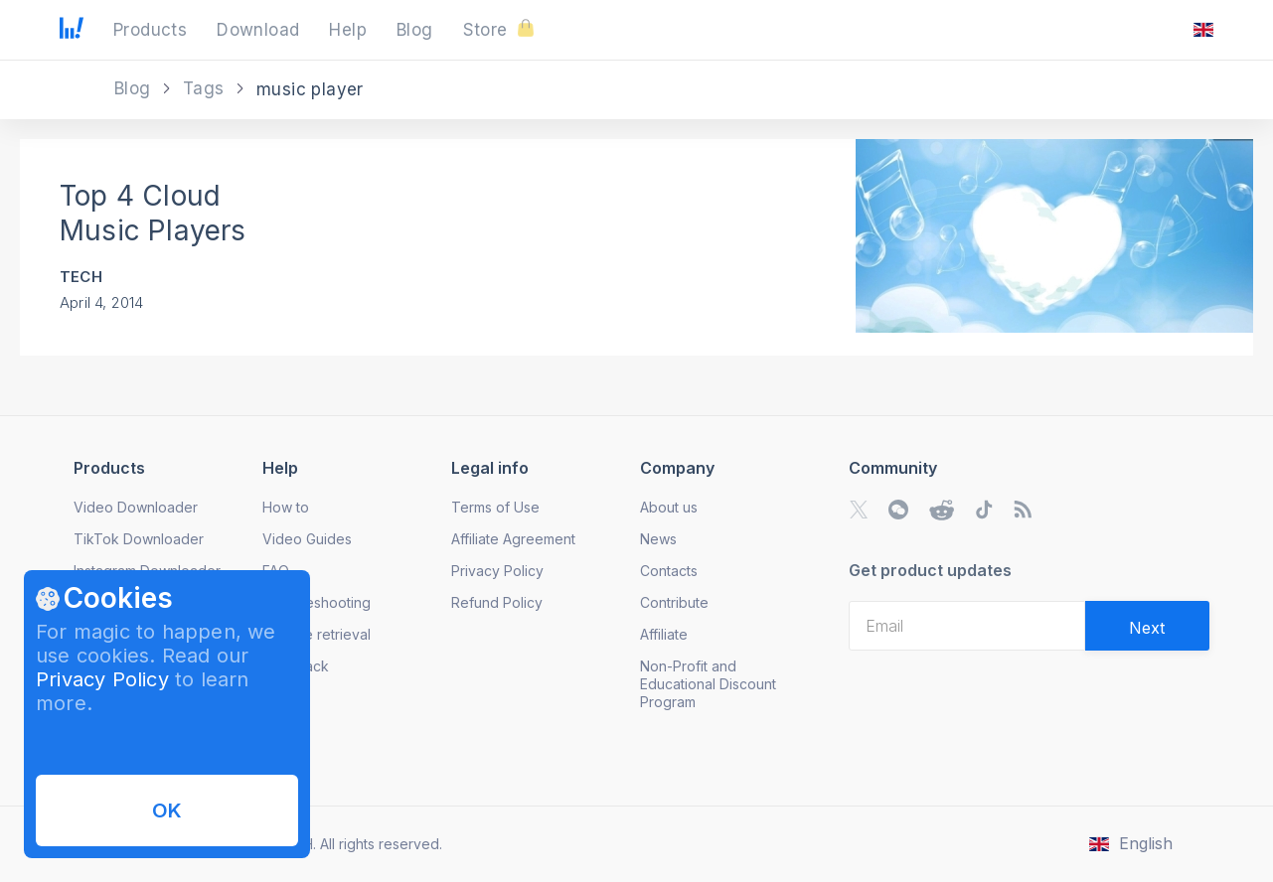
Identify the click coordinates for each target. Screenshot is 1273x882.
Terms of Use (495, 507)
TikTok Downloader (139, 538)
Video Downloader (136, 507)
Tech (81, 276)
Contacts (669, 570)
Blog (135, 88)
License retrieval (316, 634)
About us (669, 507)
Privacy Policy (102, 679)
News (658, 538)
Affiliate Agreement (513, 538)
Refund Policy (497, 602)
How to (285, 507)
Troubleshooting (316, 602)
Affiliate (664, 634)
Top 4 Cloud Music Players (153, 213)
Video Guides (307, 538)
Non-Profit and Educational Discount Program (708, 684)
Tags (206, 88)
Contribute (674, 602)
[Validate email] (1147, 626)
